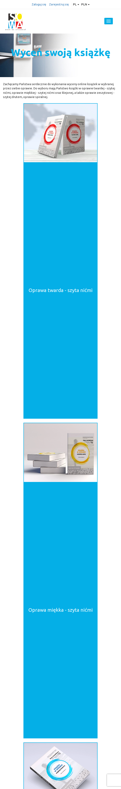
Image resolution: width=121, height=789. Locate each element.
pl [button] (76, 4)
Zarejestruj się (59, 4)
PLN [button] (85, 4)
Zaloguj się (39, 4)
